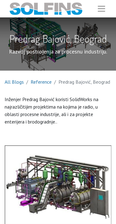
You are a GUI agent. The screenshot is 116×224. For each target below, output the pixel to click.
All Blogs (14, 82)
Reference (41, 82)
